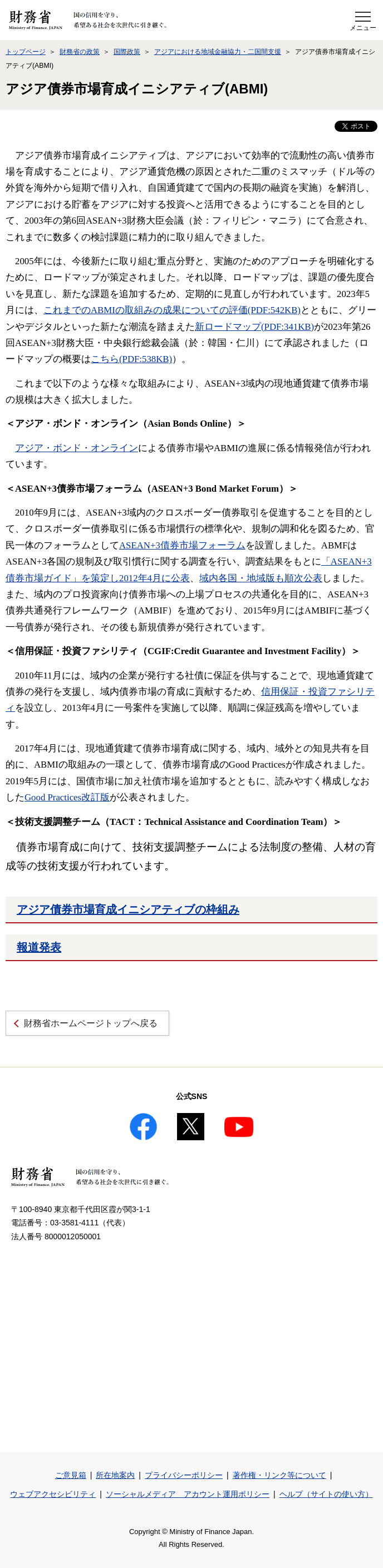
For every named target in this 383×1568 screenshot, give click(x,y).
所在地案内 (115, 1475)
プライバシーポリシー (184, 1475)
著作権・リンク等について (279, 1475)
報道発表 (39, 947)
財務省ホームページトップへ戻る (91, 1023)
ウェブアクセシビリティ (53, 1494)
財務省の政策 (80, 52)
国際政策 (127, 52)
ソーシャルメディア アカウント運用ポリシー (187, 1494)
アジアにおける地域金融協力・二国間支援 (217, 52)
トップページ (26, 52)
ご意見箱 (70, 1475)
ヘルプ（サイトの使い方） (326, 1494)
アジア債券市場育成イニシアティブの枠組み (128, 909)
